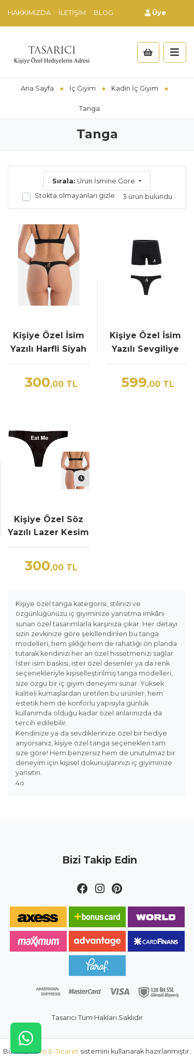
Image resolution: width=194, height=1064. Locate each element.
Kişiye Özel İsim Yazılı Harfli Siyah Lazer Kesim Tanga (48, 342)
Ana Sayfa (37, 88)
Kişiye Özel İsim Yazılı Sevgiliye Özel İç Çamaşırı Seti (145, 342)
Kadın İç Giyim (134, 88)
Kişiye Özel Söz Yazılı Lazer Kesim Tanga (48, 526)
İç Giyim (82, 88)
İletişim (72, 13)
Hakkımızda (29, 13)
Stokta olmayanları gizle (75, 195)
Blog (103, 13)
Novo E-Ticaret (54, 1051)
